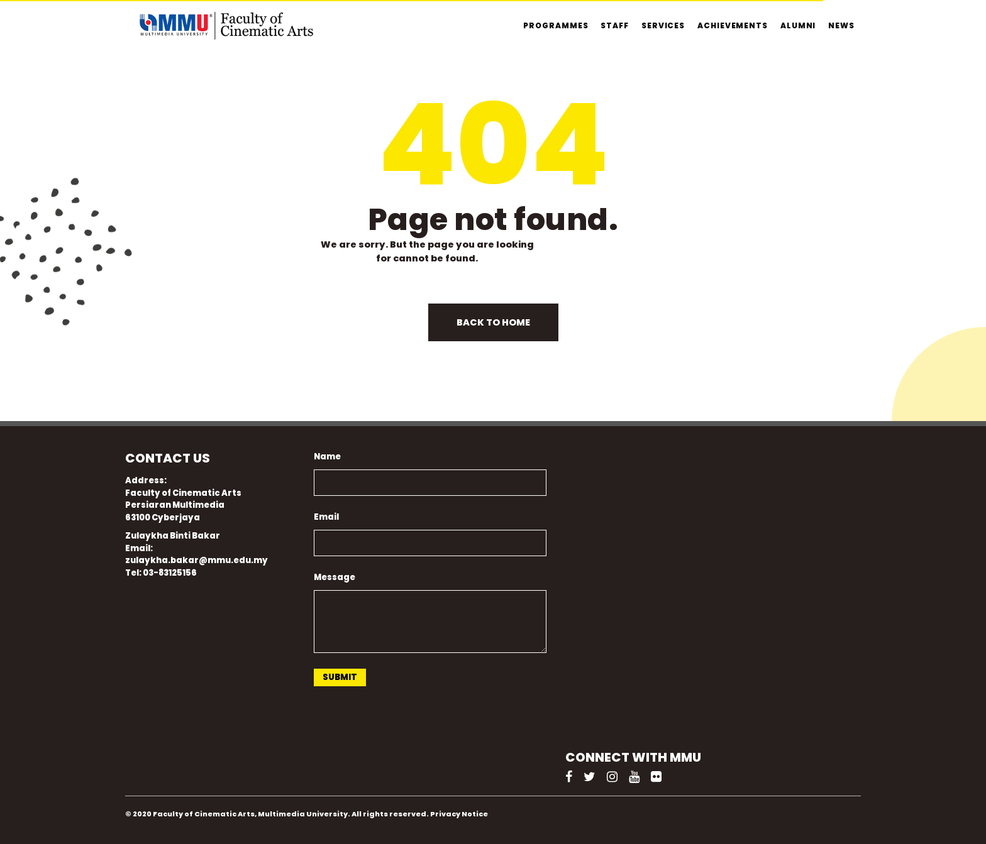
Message (334, 577)
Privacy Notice (459, 814)
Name (327, 457)
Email (326, 517)
